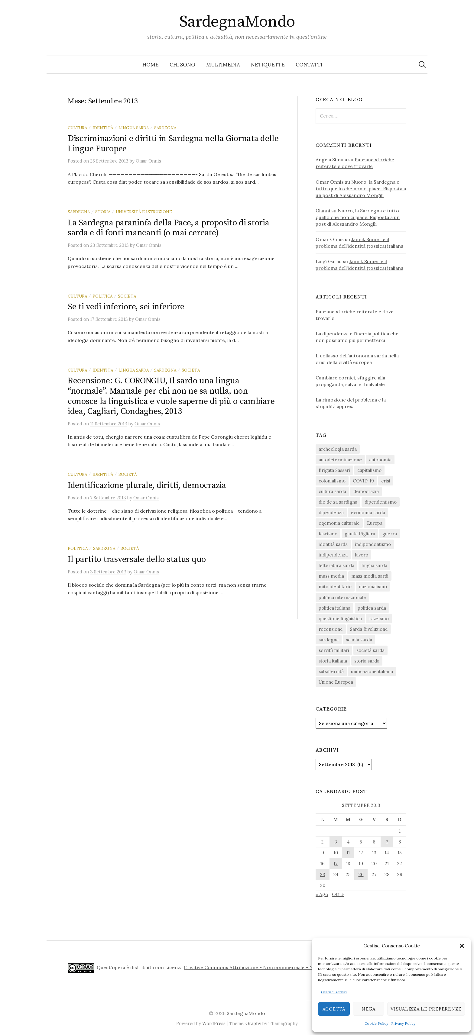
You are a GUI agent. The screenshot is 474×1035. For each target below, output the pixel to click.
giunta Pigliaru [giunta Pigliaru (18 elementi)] (360, 534)
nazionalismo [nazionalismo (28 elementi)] (373, 586)
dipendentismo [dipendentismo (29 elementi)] (381, 502)
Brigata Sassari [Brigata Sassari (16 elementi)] (334, 470)
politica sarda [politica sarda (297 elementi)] (372, 608)
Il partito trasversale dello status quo (137, 559)
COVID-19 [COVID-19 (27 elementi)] (363, 481)
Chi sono (182, 64)
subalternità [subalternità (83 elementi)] (331, 671)
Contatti (309, 64)
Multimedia (223, 64)
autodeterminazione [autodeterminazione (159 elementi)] (340, 460)
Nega (368, 1009)
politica (102, 296)
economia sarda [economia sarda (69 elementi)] (368, 512)
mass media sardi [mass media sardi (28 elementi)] (369, 576)
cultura (77, 128)
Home (150, 64)
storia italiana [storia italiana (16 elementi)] (333, 661)
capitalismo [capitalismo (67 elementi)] (369, 470)
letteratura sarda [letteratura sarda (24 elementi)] (336, 565)
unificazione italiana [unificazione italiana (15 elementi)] (372, 671)
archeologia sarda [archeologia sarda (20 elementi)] (338, 449)
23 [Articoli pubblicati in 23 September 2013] (322, 874)
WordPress (214, 1023)
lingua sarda (133, 128)
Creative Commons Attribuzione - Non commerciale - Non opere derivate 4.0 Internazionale (291, 967)
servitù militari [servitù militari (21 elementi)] (334, 650)
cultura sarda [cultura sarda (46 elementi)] (332, 491)
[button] (462, 946)
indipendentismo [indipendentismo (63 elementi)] (373, 544)
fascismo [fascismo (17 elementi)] (328, 534)
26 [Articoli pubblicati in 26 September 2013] (361, 874)
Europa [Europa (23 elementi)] (374, 523)
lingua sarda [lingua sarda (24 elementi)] (374, 565)
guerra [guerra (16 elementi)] (389, 534)
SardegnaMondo (237, 21)
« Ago (322, 894)
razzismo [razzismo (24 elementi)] (379, 618)
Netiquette (268, 64)
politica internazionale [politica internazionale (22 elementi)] (342, 597)
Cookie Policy (376, 1023)
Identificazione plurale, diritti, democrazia (147, 485)
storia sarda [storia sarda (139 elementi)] (366, 661)
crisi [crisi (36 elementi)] (385, 481)
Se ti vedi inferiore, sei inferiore (126, 306)
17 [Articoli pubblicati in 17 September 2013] (336, 863)
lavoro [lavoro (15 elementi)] (361, 555)
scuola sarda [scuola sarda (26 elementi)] (359, 640)
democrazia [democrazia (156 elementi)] (366, 491)
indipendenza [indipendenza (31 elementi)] (333, 555)
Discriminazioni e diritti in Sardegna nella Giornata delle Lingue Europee (173, 143)
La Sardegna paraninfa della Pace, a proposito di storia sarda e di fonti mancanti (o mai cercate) (168, 228)
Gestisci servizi (334, 992)
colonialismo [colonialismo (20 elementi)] (332, 481)
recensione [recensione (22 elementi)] (331, 629)
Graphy (253, 1023)
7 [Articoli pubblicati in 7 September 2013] (387, 842)
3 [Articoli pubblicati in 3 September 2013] (335, 842)
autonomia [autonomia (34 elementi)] (380, 460)
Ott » (338, 894)
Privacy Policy (403, 1023)
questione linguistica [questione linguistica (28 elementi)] (340, 618)
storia (102, 211)
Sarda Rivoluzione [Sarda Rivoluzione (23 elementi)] (369, 629)
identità (103, 128)
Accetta (334, 1009)
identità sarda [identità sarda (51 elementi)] (333, 544)
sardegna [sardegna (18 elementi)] (329, 640)
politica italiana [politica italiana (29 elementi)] (334, 608)
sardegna (165, 128)
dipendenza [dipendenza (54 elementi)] (331, 512)
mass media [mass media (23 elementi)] (331, 576)
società (127, 296)
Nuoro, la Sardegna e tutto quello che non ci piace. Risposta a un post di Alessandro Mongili (361, 188)
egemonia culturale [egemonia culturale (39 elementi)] (339, 523)
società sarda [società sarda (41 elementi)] (370, 650)
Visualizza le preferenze (426, 1009)
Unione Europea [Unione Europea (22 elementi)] (336, 682)
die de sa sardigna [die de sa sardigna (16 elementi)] (338, 502)
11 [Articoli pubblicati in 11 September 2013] (348, 853)
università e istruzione (144, 211)
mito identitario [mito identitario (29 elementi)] (335, 586)
